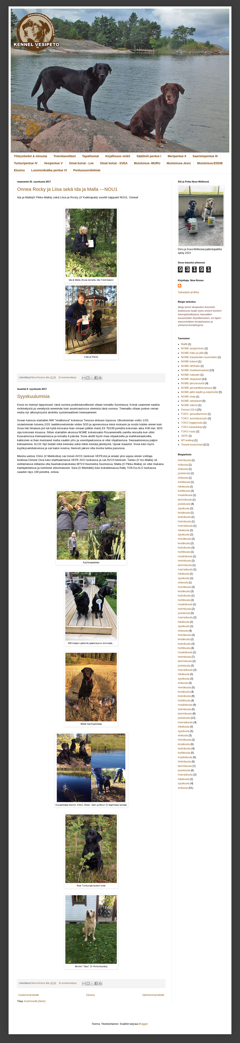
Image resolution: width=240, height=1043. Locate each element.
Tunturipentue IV (26, 163)
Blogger (143, 1023)
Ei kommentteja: (68, 377)
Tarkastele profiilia (188, 292)
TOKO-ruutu (188, 431)
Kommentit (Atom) (35, 1001)
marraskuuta (185, 525)
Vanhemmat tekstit (153, 995)
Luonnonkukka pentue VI (49, 170)
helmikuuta (184, 460)
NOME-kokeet (189, 361)
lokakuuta (183, 486)
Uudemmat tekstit (28, 995)
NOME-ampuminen (192, 348)
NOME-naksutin (190, 374)
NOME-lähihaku (190, 366)
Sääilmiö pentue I (148, 156)
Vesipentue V (53, 163)
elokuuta (183, 464)
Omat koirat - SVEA (114, 163)
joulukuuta (184, 473)
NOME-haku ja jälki (192, 352)
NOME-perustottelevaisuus (196, 387)
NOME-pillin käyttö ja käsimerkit (199, 392)
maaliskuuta (185, 495)
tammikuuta (185, 499)
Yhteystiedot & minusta (30, 156)
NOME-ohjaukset (191, 379)
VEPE (184, 435)
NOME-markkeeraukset (195, 370)
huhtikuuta (184, 482)
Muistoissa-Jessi (179, 163)
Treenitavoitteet (65, 156)
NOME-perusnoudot (192, 383)
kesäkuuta (184, 512)
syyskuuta (183, 508)
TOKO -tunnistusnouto (194, 418)
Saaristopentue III (205, 156)
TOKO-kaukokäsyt (191, 427)
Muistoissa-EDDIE (210, 163)
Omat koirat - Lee (81, 163)
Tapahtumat (90, 156)
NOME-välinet (189, 405)
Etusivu (19, 170)
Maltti (184, 344)
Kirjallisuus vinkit (117, 156)
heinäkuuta (184, 538)
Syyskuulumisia (33, 396)
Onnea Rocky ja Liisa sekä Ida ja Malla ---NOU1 (67, 189)
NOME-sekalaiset (191, 400)
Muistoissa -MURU (147, 163)
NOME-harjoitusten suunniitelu (199, 357)
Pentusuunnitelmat (86, 170)
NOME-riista (188, 396)
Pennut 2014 (188, 409)
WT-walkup (187, 440)
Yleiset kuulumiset (191, 444)
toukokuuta (184, 517)
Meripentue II (177, 156)
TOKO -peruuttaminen (194, 413)
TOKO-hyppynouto (192, 422)
